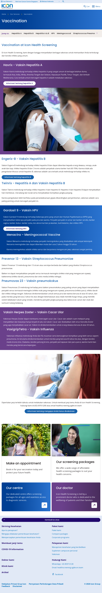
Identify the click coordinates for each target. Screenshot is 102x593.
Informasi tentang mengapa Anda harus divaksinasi (51, 411)
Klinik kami (7, 566)
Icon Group (95, 584)
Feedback (6, 586)
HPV (53, 33)
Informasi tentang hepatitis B (18, 177)
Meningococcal (64, 33)
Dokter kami (8, 560)
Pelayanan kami (60, 543)
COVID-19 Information (13, 549)
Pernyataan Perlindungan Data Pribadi (46, 584)
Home (4, 14)
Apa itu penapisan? (10, 530)
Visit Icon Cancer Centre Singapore (26, 1)
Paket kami (57, 526)
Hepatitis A (17, 33)
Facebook (57, 574)
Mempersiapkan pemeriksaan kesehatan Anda (21, 537)
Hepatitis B (29, 33)
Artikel (5, 572)
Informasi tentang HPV (16, 228)
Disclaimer (17, 586)
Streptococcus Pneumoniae (85, 33)
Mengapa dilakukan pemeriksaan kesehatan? (20, 534)
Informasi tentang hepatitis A (19, 83)
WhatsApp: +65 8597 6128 (62, 564)
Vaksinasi (56, 554)
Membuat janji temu (12, 543)
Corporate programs (60, 537)
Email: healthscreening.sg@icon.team (67, 567)
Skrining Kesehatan (11, 526)
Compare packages (60, 534)
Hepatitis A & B (42, 33)
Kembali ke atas (31, 519)
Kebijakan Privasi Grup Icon (14, 584)
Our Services (15, 14)
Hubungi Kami (59, 560)
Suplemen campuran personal (64, 550)
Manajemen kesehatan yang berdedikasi (69, 547)
